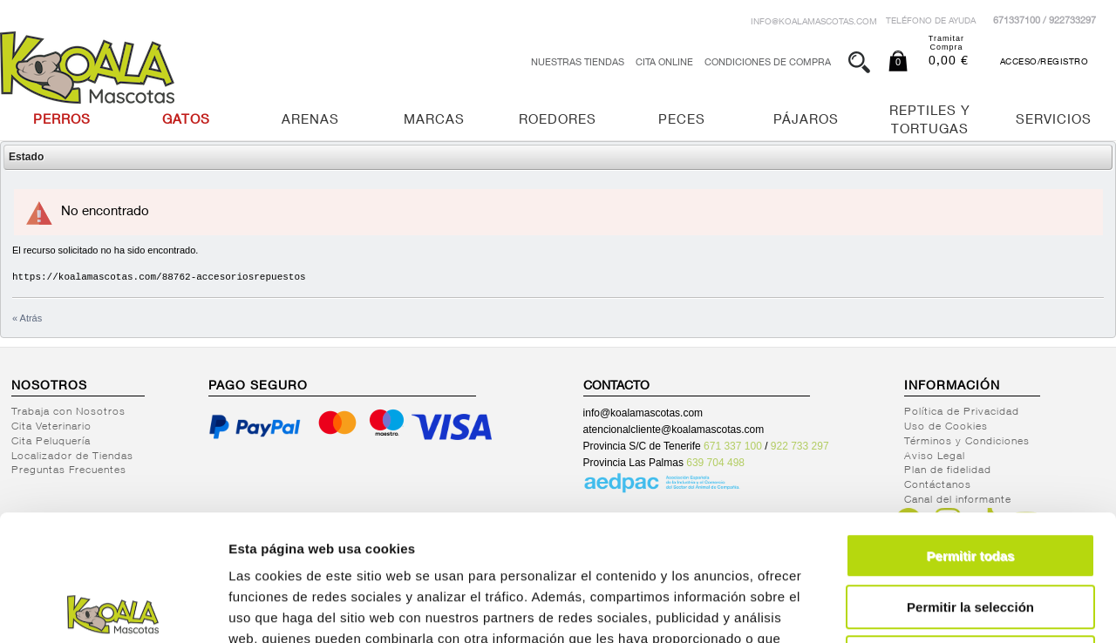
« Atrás (27, 318)
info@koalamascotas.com (814, 22)
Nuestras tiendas (577, 63)
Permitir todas (971, 430)
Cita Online (664, 63)
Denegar (970, 532)
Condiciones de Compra (767, 63)
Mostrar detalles (944, 608)
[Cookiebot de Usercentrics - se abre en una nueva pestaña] (113, 609)
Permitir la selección (970, 481)
